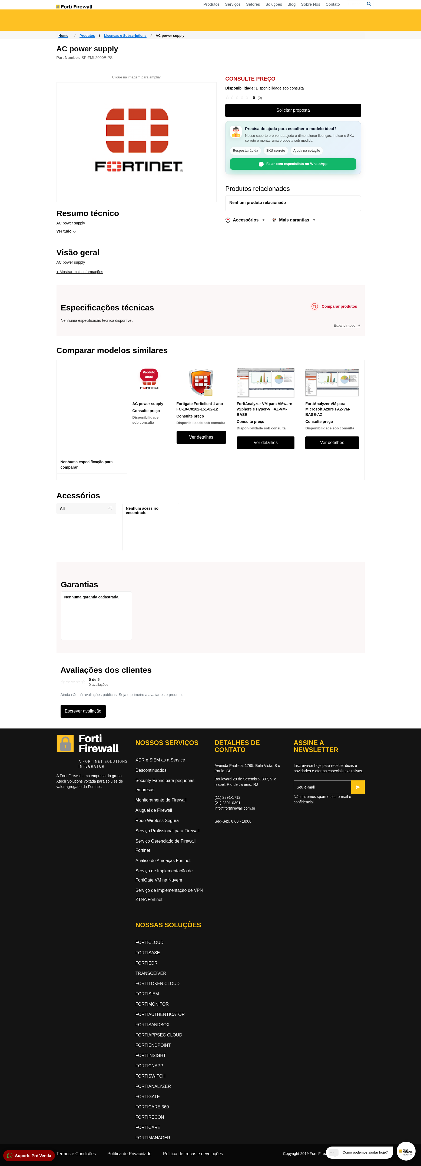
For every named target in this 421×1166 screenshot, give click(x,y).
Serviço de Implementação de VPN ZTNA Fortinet (169, 895)
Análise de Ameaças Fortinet (163, 860)
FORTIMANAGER (152, 1137)
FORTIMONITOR (152, 1004)
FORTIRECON (149, 1117)
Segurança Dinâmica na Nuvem (244, 22)
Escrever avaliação (83, 711)
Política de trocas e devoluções (193, 1153)
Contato (278, 6)
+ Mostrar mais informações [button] (80, 272)
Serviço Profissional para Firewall (167, 831)
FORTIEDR (146, 963)
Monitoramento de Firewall (161, 800)
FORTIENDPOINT (153, 1045)
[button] (29, 1155)
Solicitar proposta (293, 110)
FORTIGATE (147, 1096)
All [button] (86, 508)
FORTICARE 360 (152, 1107)
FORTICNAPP (149, 1066)
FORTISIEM (147, 994)
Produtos (157, 6)
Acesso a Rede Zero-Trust (86, 22)
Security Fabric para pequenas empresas (164, 785)
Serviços (179, 6)
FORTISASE (147, 952)
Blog (237, 6)
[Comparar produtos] (333, 306)
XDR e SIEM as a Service (160, 760)
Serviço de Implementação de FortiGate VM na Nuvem (164, 875)
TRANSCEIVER (150, 973)
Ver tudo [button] (64, 231)
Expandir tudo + (347, 325)
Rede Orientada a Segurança (157, 22)
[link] (243, 97)
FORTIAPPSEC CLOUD (158, 1035)
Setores (199, 6)
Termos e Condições (76, 1153)
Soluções (219, 6)
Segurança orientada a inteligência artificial (334, 22)
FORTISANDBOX (152, 1024)
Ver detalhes (201, 437)
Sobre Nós (256, 6)
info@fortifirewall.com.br (235, 808)
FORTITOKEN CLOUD (157, 983)
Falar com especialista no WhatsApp (293, 164)
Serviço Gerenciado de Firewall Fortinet (165, 846)
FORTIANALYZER (153, 1086)
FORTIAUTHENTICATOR (160, 1014)
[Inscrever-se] (358, 787)
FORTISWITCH (150, 1076)
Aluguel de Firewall (153, 810)
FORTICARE (147, 1127)
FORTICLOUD (149, 942)
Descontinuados (151, 770)
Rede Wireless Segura (157, 820)
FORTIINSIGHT (150, 1055)
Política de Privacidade (129, 1153)
